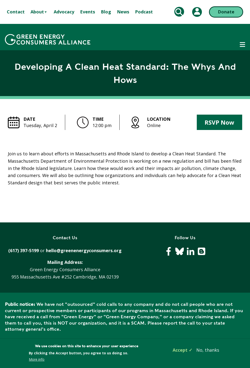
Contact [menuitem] (16, 12)
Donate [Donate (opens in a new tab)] (226, 12)
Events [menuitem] (87, 12)
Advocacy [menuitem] (64, 12)
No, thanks (207, 350)
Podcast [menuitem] (144, 12)
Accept (180, 350)
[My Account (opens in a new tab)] (197, 12)
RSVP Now (219, 122)
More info (36, 359)
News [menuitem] (123, 12)
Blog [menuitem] (106, 12)
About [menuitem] (37, 12)
